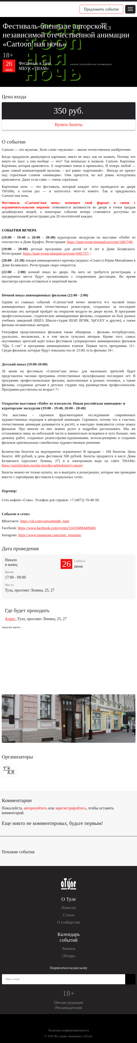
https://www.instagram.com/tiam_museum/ (50, 535)
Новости (68, 908)
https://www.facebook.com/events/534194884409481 (57, 528)
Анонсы (68, 948)
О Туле (68, 899)
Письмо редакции (68, 1002)
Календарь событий (68, 937)
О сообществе (68, 922)
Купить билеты (68, 124)
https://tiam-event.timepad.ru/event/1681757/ (56, 253)
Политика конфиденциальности (68, 1030)
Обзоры (68, 956)
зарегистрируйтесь (70, 808)
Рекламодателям (68, 1008)
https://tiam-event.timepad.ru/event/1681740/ (100, 242)
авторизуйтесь (35, 808)
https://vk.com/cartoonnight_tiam (44, 521)
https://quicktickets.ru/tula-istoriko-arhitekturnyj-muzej (42, 465)
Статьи (68, 915)
